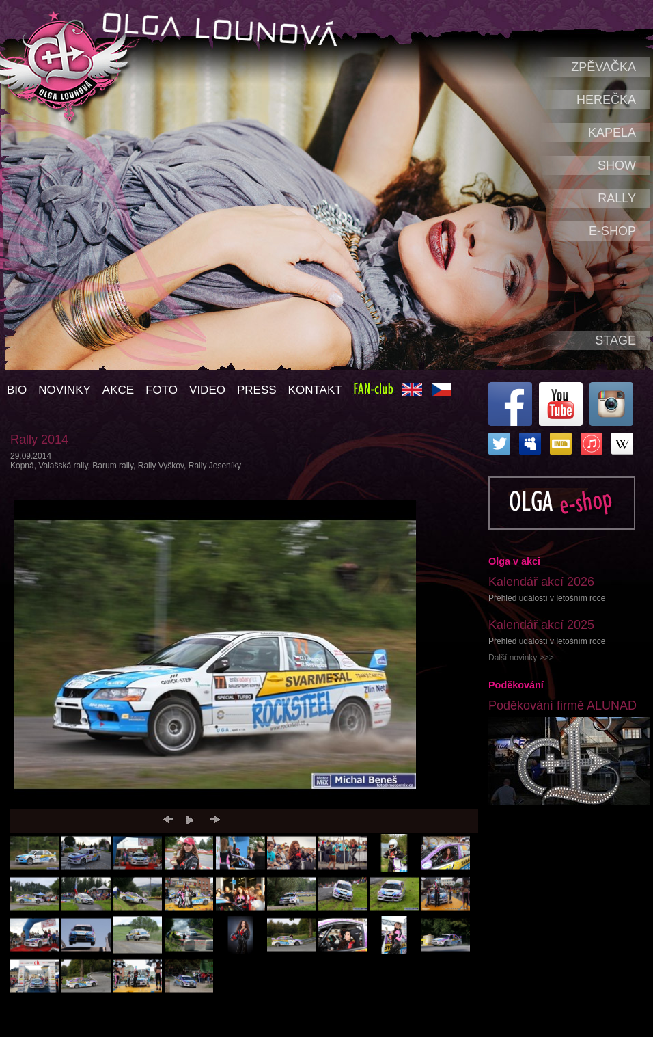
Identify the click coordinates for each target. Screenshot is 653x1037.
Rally (617, 198)
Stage (615, 340)
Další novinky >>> (521, 657)
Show (617, 165)
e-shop (612, 231)
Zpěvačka (603, 67)
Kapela (612, 132)
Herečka (606, 100)
